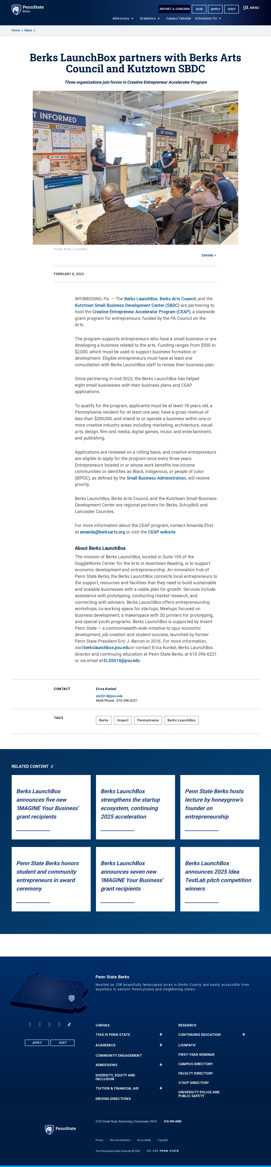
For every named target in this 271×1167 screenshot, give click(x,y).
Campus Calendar (178, 18)
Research (187, 1025)
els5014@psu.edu (109, 696)
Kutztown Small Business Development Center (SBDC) (127, 305)
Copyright (163, 1140)
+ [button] (160, 1035)
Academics (148, 18)
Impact (123, 720)
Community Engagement (119, 1055)
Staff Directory (193, 1083)
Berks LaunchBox (141, 298)
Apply (215, 9)
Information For (206, 18)
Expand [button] (207, 255)
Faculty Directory (195, 1073)
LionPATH (187, 1045)
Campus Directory (195, 1064)
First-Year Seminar (196, 1055)
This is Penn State (113, 1035)
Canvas (103, 1025)
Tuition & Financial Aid (117, 1088)
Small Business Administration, (157, 478)
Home (16, 30)
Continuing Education (199, 1035)
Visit (232, 9)
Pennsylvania (148, 720)
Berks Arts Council (178, 298)
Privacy (99, 1140)
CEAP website (161, 532)
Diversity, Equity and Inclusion (115, 1077)
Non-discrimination (120, 1140)
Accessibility (144, 1140)
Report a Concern (174, 9)
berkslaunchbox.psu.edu (107, 647)
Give (199, 9)
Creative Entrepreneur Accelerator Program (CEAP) (141, 311)
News (28, 30)
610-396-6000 (172, 1121)
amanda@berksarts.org (102, 532)
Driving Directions (113, 1099)
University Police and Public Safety (199, 1094)
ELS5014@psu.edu (122, 660)
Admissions (121, 18)
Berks (104, 720)
